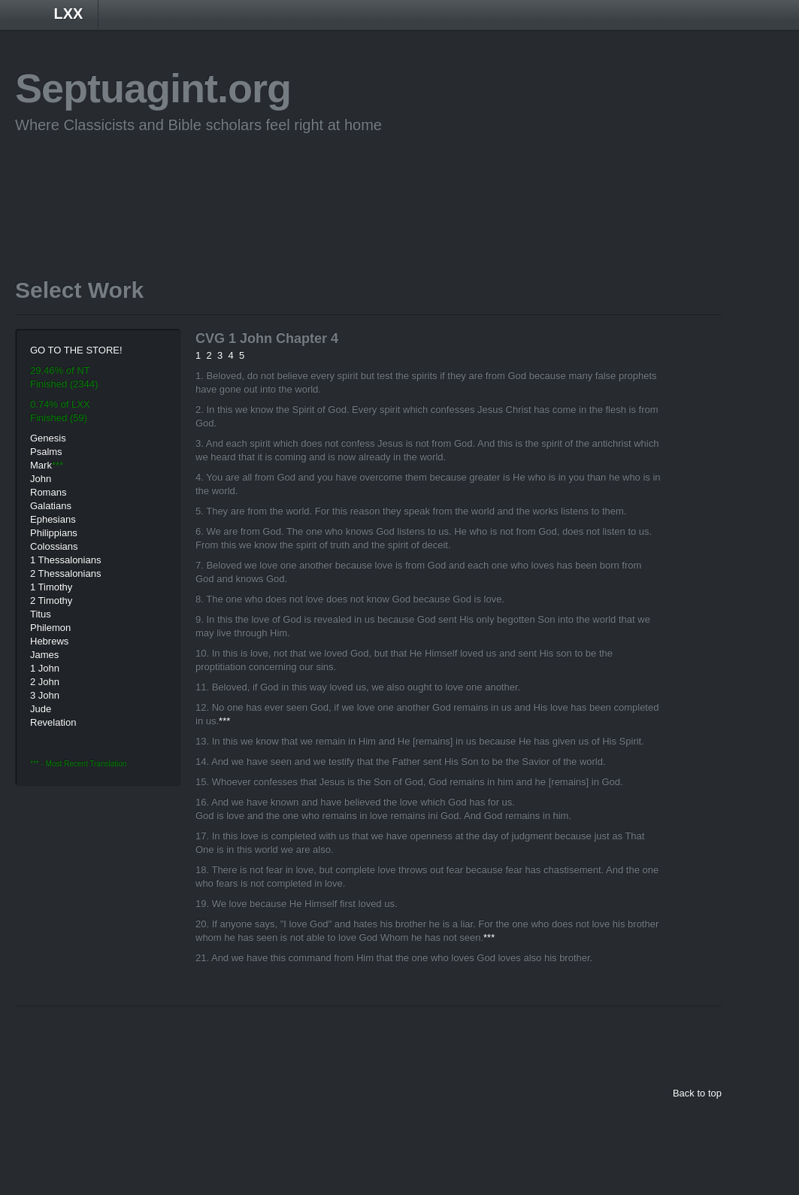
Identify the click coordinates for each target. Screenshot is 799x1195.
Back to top (697, 1093)
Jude (40, 708)
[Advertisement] (288, 183)
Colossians (54, 546)
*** (224, 720)
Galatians (50, 505)
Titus (40, 614)
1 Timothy (51, 587)
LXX (68, 13)
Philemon (50, 627)
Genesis (48, 438)
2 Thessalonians (65, 573)
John (40, 478)
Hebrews (49, 641)
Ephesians (53, 519)
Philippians (53, 532)
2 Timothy (51, 600)
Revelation (53, 722)
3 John (44, 695)
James (44, 654)
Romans (48, 492)
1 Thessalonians (65, 560)
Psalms (46, 451)
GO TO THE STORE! (76, 350)
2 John (44, 681)
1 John (44, 668)
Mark (41, 465)
